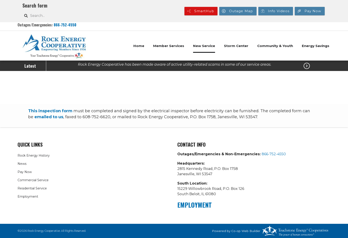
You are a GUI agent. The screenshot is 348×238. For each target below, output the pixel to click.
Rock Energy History (34, 155)
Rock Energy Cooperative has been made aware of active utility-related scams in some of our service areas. (174, 64)
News (22, 164)
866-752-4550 (65, 25)
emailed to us (48, 116)
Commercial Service (33, 180)
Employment (28, 197)
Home (138, 46)
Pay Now (25, 172)
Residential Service (32, 188)
